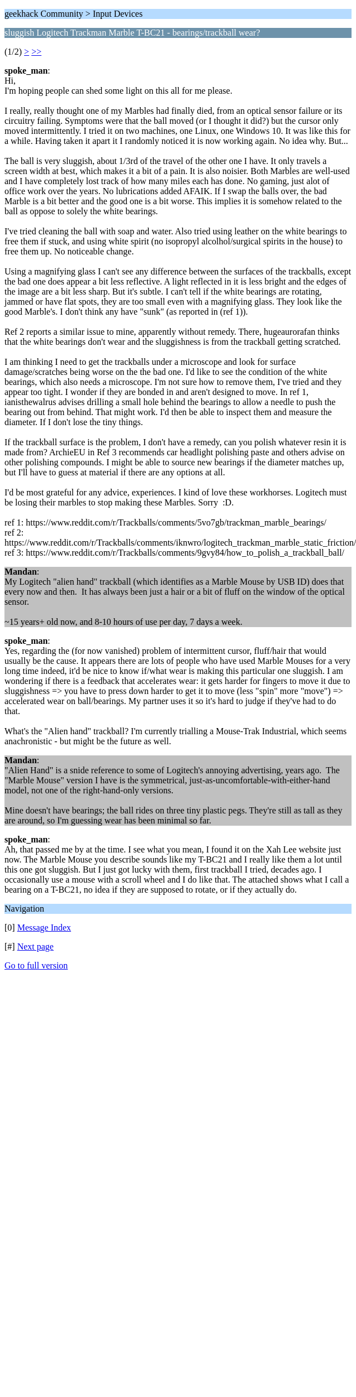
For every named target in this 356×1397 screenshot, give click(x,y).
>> (36, 51)
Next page (35, 946)
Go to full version (36, 965)
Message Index (44, 927)
